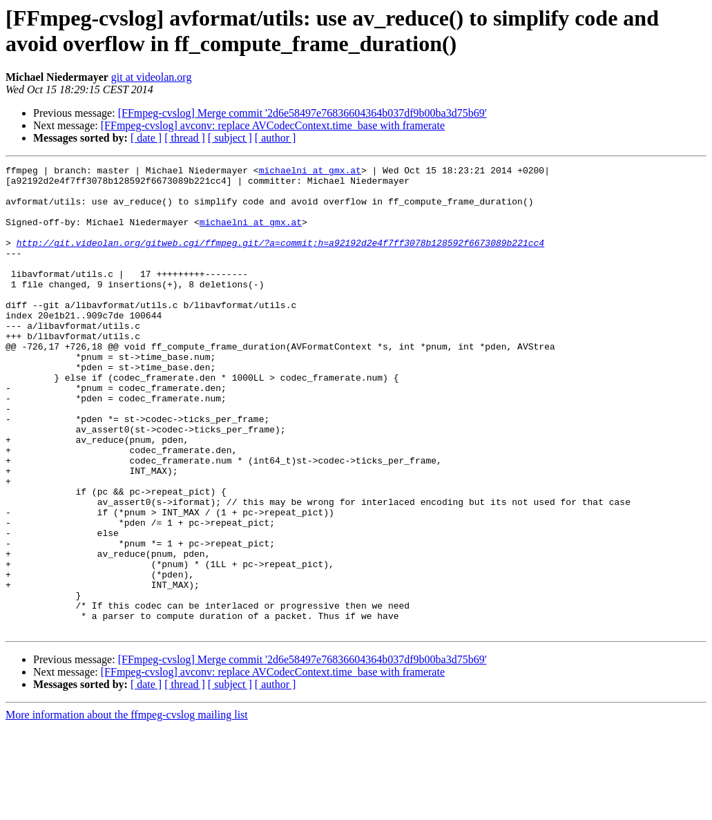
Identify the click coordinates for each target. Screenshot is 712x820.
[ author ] (275, 138)
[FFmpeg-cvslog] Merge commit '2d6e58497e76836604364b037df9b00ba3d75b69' (302, 113)
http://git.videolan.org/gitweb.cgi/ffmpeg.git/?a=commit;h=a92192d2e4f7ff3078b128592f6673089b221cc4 (280, 259)
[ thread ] (184, 138)
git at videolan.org (151, 77)
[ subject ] (230, 138)
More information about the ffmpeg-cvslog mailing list (127, 808)
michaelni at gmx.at (310, 172)
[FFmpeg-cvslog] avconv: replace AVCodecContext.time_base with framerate (273, 125)
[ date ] (146, 138)
